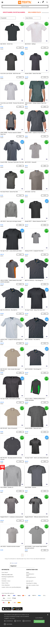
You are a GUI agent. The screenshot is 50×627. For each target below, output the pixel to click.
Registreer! (13, 566)
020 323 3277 (29, 581)
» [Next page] (27, 555)
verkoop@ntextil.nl (31, 577)
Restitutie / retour (6, 581)
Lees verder (12, 618)
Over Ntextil (5, 572)
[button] (38, 2)
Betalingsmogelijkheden (8, 576)
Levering (4, 578)
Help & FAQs (5, 583)
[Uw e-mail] (22, 563)
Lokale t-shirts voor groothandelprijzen (11, 587)
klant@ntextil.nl (30, 574)
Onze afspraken (6, 585)
